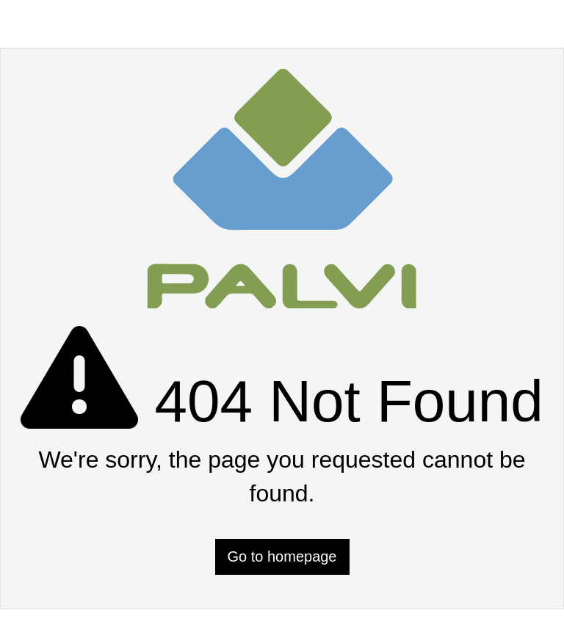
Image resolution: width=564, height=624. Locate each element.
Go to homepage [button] (282, 556)
